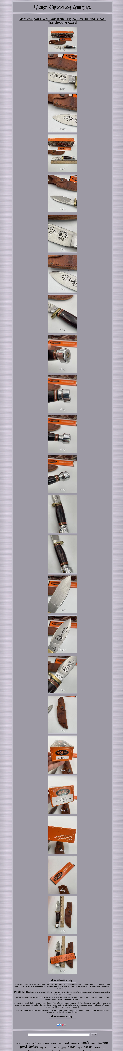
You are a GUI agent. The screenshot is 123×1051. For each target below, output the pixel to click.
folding (61, 1043)
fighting (63, 1048)
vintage (103, 1042)
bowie (71, 1047)
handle (88, 1047)
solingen (54, 1043)
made (97, 1047)
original (43, 1048)
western (50, 1048)
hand (103, 1048)
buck (39, 1043)
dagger (80, 1048)
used (33, 1043)
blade (85, 1042)
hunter (46, 1043)
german (26, 1043)
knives (33, 1047)
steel (67, 1043)
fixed (23, 1047)
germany (75, 1043)
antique (18, 1043)
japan (56, 1047)
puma (93, 1043)
